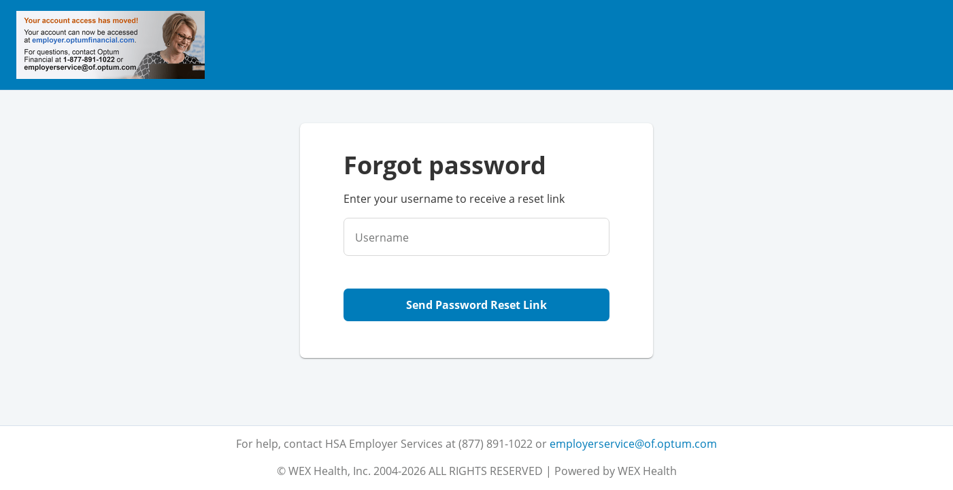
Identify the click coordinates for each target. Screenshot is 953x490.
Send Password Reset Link (476, 304)
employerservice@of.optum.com (633, 443)
